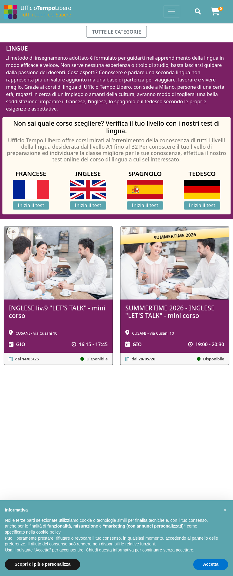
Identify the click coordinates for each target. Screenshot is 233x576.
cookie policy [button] (48, 532)
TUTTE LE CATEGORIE (116, 31)
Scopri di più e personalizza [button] (42, 564)
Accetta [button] (210, 564)
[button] (225, 510)
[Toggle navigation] (171, 11)
